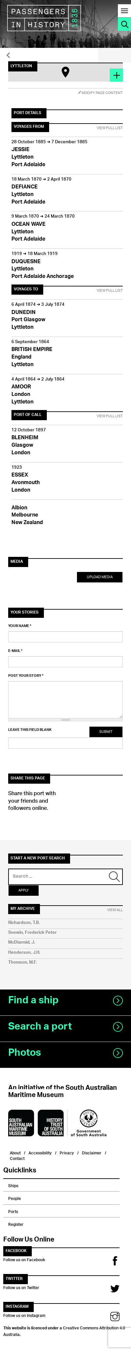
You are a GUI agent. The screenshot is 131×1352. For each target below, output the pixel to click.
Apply (23, 890)
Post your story (26, 675)
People (14, 1197)
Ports (13, 1210)
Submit (106, 732)
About (15, 1152)
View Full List (110, 128)
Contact (17, 1158)
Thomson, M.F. (22, 962)
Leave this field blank (29, 730)
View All (115, 910)
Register (16, 1223)
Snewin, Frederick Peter (32, 932)
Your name (19, 626)
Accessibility (40, 1152)
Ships (13, 1184)
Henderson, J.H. (24, 952)
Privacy (67, 1152)
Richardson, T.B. (24, 923)
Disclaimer (92, 1152)
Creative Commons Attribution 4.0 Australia (64, 1330)
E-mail (15, 651)
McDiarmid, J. (21, 942)
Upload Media (100, 577)
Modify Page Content (100, 93)
